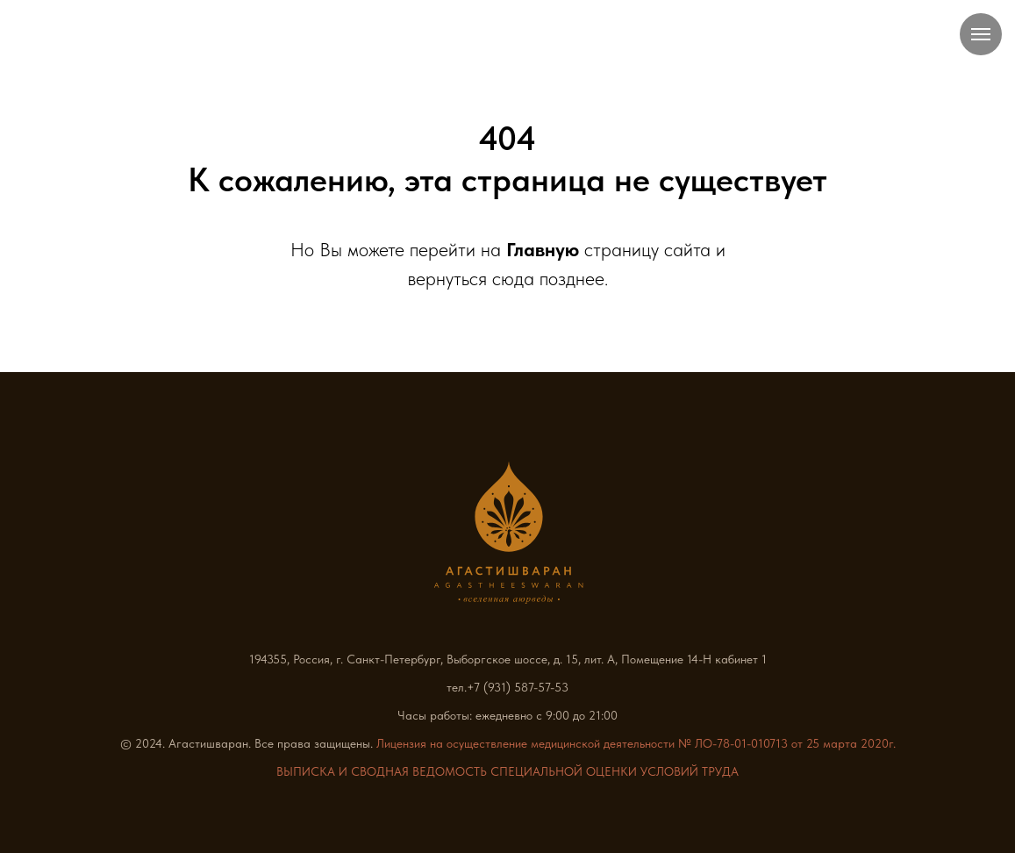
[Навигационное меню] (980, 34)
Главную (542, 249)
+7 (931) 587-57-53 (517, 687)
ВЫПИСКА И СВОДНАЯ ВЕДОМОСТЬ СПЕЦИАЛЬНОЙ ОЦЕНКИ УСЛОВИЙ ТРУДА (507, 771)
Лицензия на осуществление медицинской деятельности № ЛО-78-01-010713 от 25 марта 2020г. (636, 743)
